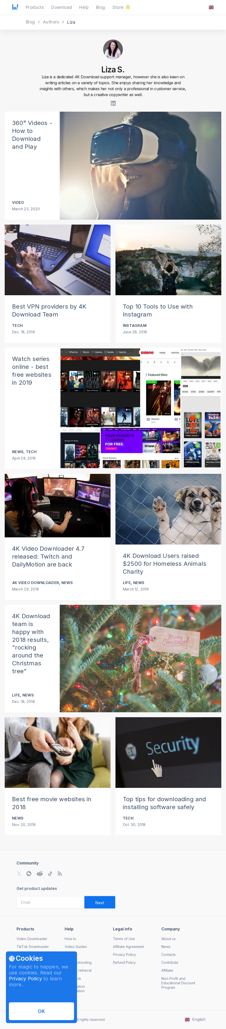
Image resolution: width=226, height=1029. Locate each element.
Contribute (169, 962)
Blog (31, 22)
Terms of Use (124, 939)
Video (18, 202)
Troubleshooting (78, 962)
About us (168, 939)
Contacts (168, 954)
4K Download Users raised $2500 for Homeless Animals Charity (164, 563)
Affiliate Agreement (128, 947)
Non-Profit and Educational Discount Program (178, 982)
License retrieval (78, 970)
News (17, 451)
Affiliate (167, 970)
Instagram (135, 325)
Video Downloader (32, 939)
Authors (51, 22)
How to (70, 939)
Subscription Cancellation (75, 988)
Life (127, 582)
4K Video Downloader (35, 582)
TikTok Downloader (33, 947)
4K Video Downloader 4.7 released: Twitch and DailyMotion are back (48, 556)
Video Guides (76, 947)
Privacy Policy (25, 979)
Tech (17, 325)
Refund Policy (124, 962)
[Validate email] (99, 902)
